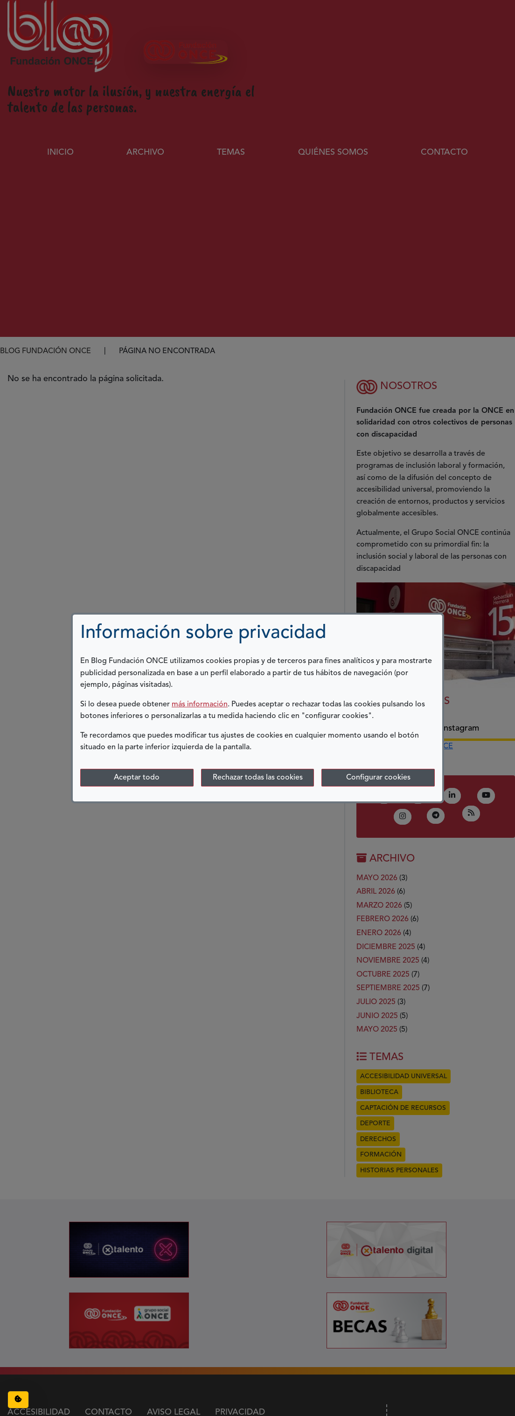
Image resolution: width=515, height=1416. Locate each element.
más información (200, 704)
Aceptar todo (137, 777)
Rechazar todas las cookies (258, 777)
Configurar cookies (378, 777)
